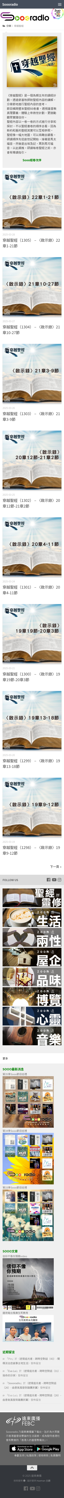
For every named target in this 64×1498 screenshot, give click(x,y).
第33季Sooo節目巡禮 (15, 1187)
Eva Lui (12, 1371)
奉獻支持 (19, 1455)
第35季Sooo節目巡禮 (15, 1074)
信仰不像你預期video (15, 1256)
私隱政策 (31, 1455)
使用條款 (43, 1455)
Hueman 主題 (43, 1480)
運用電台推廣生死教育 (15, 1313)
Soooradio (10, 4)
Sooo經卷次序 (32, 160)
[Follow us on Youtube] (54, 880)
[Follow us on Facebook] (48, 880)
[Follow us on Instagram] (59, 880)
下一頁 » (55, 866)
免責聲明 (55, 1455)
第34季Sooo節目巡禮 (15, 1131)
